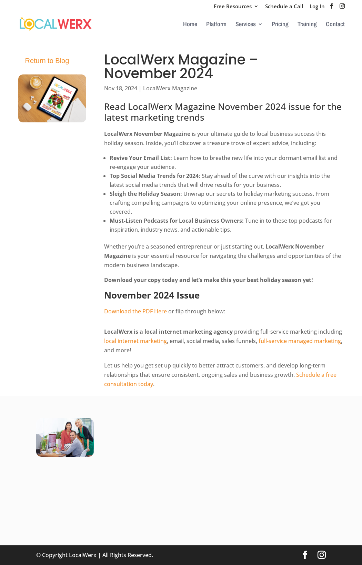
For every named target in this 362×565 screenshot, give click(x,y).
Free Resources (233, 7)
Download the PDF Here (135, 311)
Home (190, 25)
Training (307, 25)
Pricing (280, 25)
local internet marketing (135, 341)
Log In (317, 7)
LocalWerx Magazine (170, 88)
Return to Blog (47, 60)
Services (245, 25)
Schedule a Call (284, 7)
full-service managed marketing (300, 341)
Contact (335, 25)
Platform (216, 25)
